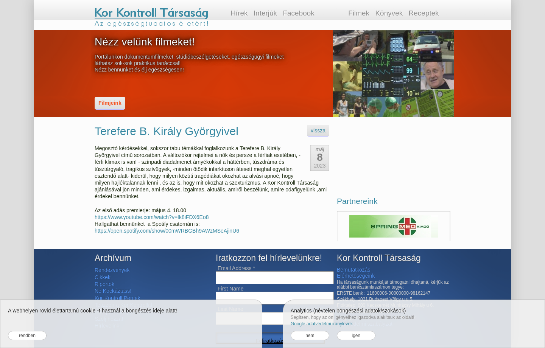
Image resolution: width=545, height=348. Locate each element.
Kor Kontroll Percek (117, 298)
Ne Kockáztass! (113, 291)
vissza (318, 130)
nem (309, 335)
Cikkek (103, 277)
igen (356, 335)
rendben (27, 335)
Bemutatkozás (354, 270)
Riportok (104, 284)
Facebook (298, 13)
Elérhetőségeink (356, 276)
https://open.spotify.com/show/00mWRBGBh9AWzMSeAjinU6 (167, 231)
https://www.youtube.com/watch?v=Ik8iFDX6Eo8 (152, 217)
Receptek (424, 13)
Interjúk (265, 13)
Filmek (358, 13)
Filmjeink (109, 103)
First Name (230, 289)
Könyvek (389, 13)
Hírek (239, 13)
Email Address (236, 268)
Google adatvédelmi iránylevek (322, 323)
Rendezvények (112, 270)
